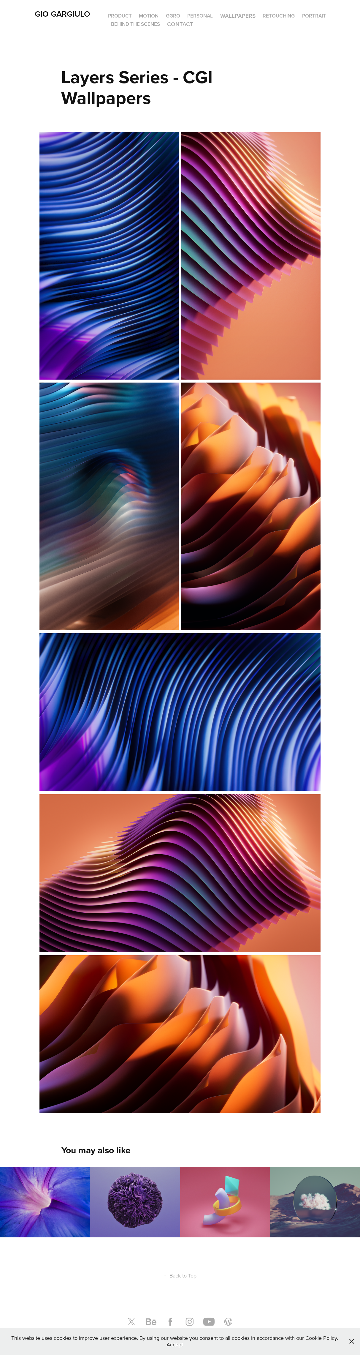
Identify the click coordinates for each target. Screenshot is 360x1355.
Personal (200, 15)
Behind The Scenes (135, 24)
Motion (148, 15)
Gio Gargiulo (62, 14)
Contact (180, 24)
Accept (174, 1344)
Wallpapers (238, 16)
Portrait (314, 15)
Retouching (279, 15)
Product (120, 15)
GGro (173, 15)
